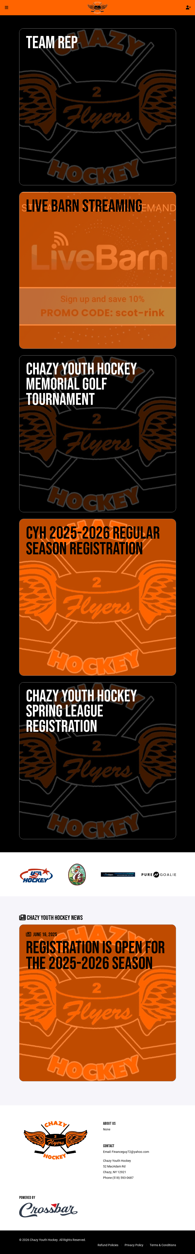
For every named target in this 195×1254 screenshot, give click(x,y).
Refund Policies (108, 1245)
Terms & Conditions (163, 1245)
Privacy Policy (134, 1245)
